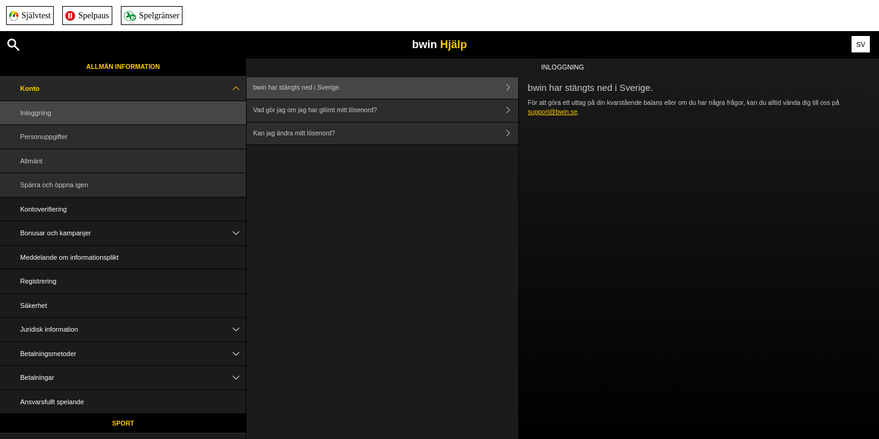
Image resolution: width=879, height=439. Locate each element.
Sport (123, 423)
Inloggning (35, 112)
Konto (133, 89)
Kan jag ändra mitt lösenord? (385, 134)
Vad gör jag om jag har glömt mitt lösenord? (385, 110)
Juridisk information (133, 329)
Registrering (38, 281)
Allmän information (123, 66)
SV (861, 44)
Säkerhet (33, 305)
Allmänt (31, 161)
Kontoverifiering (43, 209)
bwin (439, 44)
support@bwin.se (552, 111)
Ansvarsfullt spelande (52, 401)
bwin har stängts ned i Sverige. (385, 87)
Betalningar (133, 378)
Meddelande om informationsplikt (69, 257)
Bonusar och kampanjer (133, 233)
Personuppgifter (44, 136)
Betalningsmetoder (133, 354)
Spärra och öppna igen (54, 184)
